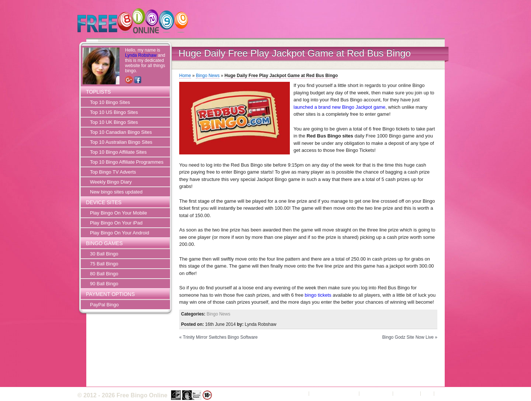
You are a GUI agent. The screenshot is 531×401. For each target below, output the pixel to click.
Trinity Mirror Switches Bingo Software (220, 337)
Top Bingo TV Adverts (113, 172)
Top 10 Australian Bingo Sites (121, 142)
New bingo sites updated (116, 192)
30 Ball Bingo (104, 254)
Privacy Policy (376, 393)
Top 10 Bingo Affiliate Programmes (126, 162)
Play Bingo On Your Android (119, 233)
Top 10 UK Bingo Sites (114, 122)
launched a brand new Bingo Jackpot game (339, 107)
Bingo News (207, 75)
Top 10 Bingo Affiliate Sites (118, 152)
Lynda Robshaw (141, 55)
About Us (297, 393)
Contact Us (407, 393)
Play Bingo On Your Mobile (118, 213)
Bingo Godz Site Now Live (408, 337)
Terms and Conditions (334, 393)
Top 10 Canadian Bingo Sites (121, 132)
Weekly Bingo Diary (111, 182)
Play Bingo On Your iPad (116, 223)
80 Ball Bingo (104, 273)
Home (185, 75)
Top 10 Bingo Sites (110, 102)
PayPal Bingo (104, 304)
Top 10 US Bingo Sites (114, 112)
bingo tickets (318, 295)
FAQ (427, 393)
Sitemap (445, 393)
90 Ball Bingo (104, 283)
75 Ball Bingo (104, 263)
